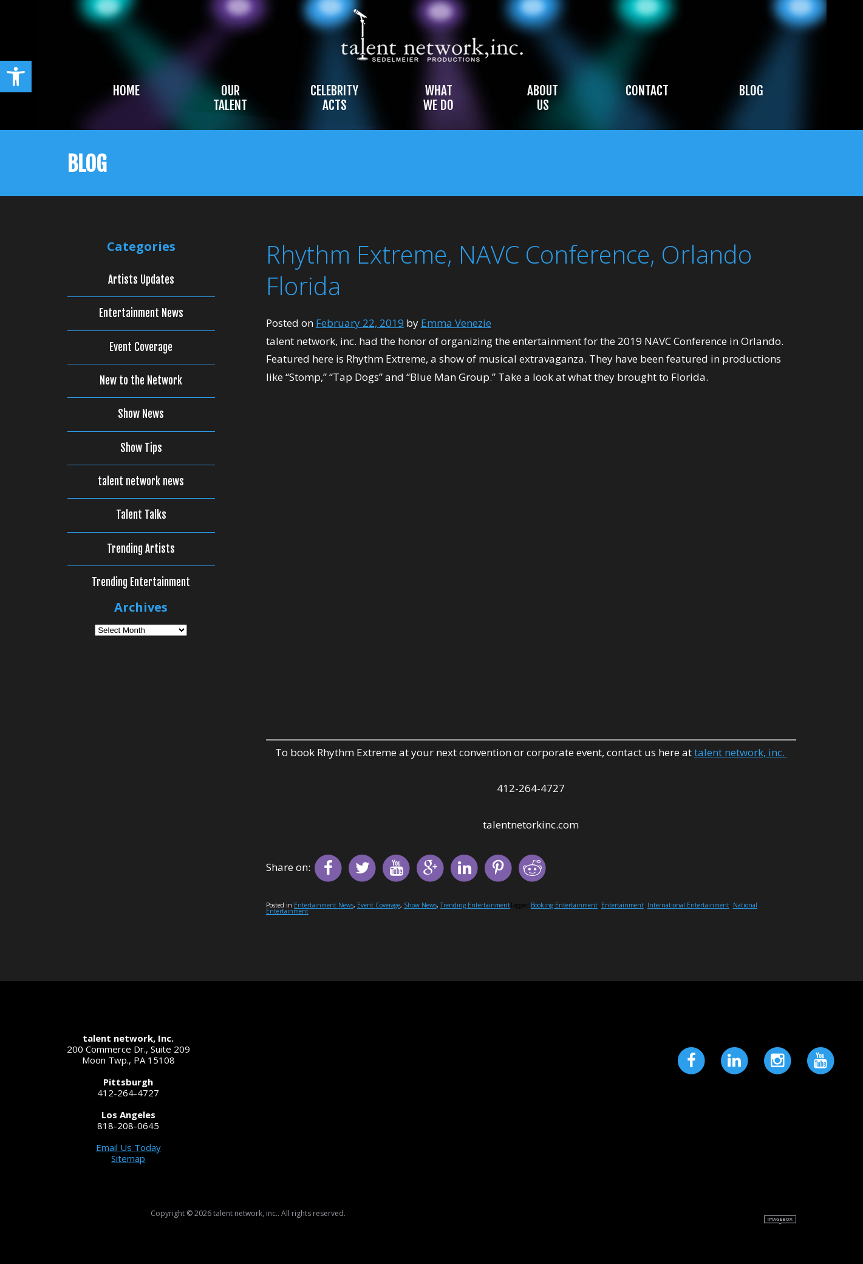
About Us (542, 98)
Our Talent (230, 98)
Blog (751, 90)
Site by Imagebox (780, 1220)
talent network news (141, 482)
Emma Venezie (456, 323)
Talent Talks (141, 515)
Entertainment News (323, 905)
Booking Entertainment (564, 905)
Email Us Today (128, 1147)
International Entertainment (688, 905)
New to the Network (141, 381)
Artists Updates (141, 280)
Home (126, 90)
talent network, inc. (740, 752)
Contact (647, 90)
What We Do (438, 98)
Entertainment (622, 905)
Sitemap (128, 1158)
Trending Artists (141, 549)
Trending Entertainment (475, 905)
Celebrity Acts (334, 98)
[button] (16, 76)
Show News (420, 905)
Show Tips (141, 448)
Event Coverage (378, 905)
